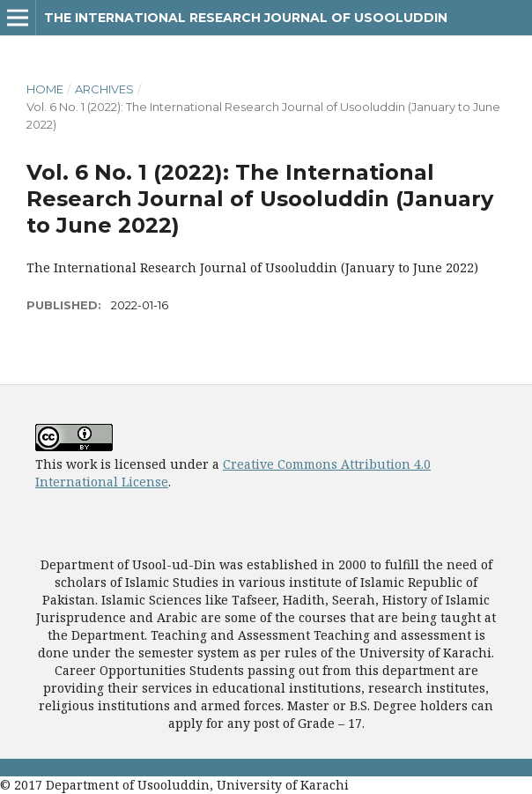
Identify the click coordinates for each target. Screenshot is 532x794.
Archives (104, 89)
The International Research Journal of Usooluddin (245, 18)
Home (44, 89)
